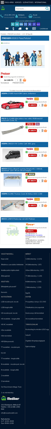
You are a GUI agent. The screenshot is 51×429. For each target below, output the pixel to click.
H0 (17, 24)
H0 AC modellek (7, 324)
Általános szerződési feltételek (12, 264)
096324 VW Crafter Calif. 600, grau (18, 144)
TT (25, 24)
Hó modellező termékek (34, 319)
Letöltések (44, 29)
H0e (21, 24)
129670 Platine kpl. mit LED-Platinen (18, 219)
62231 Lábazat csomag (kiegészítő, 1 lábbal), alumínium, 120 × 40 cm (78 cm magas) (22, 170)
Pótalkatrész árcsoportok (35, 307)
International (40, 2)
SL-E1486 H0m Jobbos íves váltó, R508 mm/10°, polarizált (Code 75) (22, 119)
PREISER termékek (13, 34)
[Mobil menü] (2, 2)
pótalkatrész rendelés (34, 235)
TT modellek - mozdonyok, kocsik (10, 350)
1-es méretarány (7, 393)
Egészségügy (30, 346)
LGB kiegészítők (7, 307)
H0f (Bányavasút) (7, 341)
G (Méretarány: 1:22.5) (34, 259)
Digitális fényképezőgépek (35, 341)
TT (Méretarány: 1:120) (34, 276)
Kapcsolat (4, 259)
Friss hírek (9, 2)
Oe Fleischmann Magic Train (11, 387)
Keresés (18, 2)
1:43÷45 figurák (27, 34)
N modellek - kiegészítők (10, 370)
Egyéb (28, 293)
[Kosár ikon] (24, 80)
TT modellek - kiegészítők (10, 358)
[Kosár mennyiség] (17, 80)
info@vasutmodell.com (9, 413)
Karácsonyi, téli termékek (35, 313)
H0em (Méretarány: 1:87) (35, 270)
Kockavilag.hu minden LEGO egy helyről (37, 332)
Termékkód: (5, 83)
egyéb (38, 24)
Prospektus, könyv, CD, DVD (36, 302)
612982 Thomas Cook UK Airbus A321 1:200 (22, 194)
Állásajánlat (5, 276)
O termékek (5, 381)
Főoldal (3, 34)
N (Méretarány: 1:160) (33, 282)
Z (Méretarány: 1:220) (33, 287)
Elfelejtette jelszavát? (8, 286)
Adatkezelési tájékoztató (10, 270)
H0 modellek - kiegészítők (10, 319)
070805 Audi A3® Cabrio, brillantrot (19, 93)
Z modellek (5, 375)
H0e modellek (6, 330)
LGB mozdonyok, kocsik (9, 302)
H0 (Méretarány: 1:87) (33, 264)
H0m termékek (6, 336)
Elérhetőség (28, 2)
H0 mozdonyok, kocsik (9, 313)
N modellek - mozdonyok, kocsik (12, 364)
